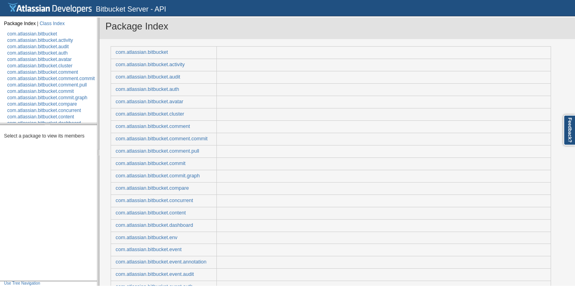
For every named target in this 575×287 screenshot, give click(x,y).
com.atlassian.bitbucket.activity (40, 40)
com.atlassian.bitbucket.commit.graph (47, 97)
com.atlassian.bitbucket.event (149, 249)
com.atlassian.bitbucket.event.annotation (161, 262)
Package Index (20, 23)
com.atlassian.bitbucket (32, 34)
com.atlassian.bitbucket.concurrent (44, 110)
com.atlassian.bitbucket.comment (42, 72)
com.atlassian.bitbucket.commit (40, 91)
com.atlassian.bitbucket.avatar (39, 59)
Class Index (52, 23)
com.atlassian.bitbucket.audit (38, 46)
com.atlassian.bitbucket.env (147, 237)
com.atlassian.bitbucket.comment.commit (51, 78)
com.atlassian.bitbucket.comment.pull (47, 85)
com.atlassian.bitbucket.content (40, 117)
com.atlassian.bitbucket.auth (37, 53)
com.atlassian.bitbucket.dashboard (154, 225)
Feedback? (570, 130)
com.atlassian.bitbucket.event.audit (155, 274)
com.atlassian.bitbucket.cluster (39, 66)
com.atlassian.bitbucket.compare (42, 104)
